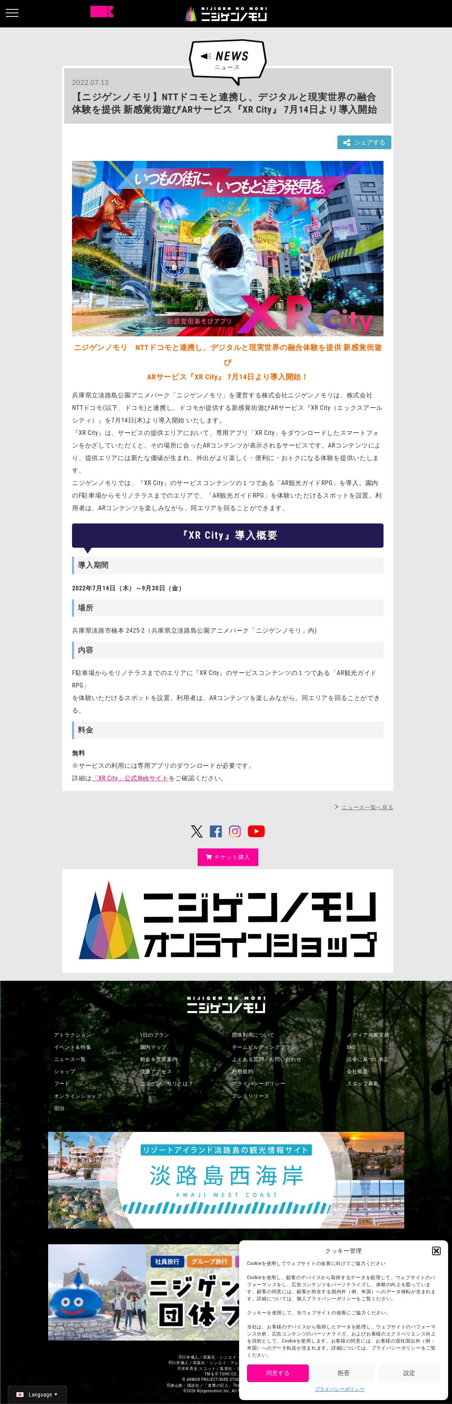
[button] (436, 1251)
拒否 (343, 1373)
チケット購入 (227, 857)
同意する (278, 1373)
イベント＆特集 (73, 1047)
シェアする (364, 143)
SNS (351, 1047)
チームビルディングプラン (264, 1047)
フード (62, 1083)
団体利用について (253, 1035)
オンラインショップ (78, 1096)
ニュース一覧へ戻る (367, 807)
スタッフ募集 (363, 1083)
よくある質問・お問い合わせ (267, 1059)
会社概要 (357, 1071)
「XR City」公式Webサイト (130, 778)
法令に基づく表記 (368, 1059)
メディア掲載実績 (368, 1035)
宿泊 (59, 1108)
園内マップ (153, 1047)
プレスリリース (251, 1096)
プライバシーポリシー (340, 1389)
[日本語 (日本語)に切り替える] (37, 1394)
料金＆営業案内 (159, 1059)
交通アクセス (156, 1071)
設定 (409, 1373)
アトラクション (73, 1035)
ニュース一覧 (70, 1059)
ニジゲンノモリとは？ (167, 1083)
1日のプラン (155, 1035)
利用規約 (243, 1071)
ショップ (65, 1071)
